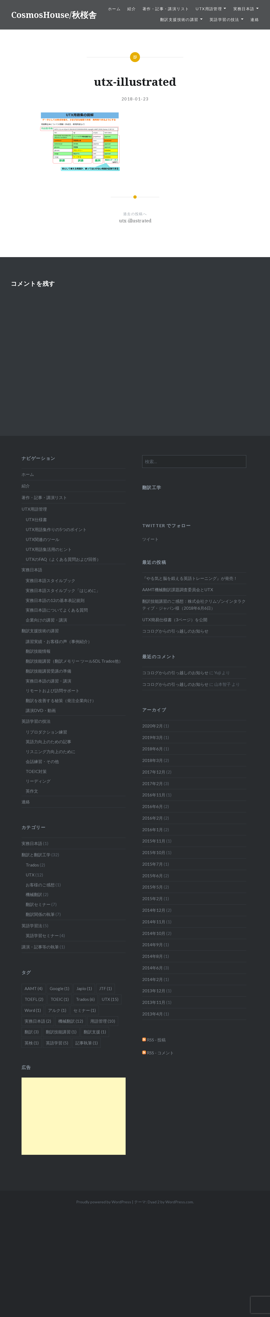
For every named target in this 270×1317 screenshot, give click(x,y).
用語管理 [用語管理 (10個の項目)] (102, 1021)
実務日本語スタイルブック (50, 580)
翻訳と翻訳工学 (36, 854)
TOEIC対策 (36, 771)
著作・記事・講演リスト (165, 8)
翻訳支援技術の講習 (179, 19)
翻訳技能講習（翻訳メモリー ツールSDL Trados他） (74, 660)
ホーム (114, 8)
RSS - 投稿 (154, 1039)
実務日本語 (244, 8)
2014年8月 (152, 956)
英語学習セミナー (42, 935)
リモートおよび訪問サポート (53, 690)
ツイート (150, 539)
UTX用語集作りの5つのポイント (56, 529)
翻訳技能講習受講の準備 (48, 670)
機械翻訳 (34, 894)
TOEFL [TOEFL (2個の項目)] (34, 999)
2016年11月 (153, 794)
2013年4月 (152, 1013)
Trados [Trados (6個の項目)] (85, 999)
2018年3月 (152, 760)
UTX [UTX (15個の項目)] (110, 999)
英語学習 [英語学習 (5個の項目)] (57, 1042)
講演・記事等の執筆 (40, 946)
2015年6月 (152, 875)
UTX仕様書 (36, 519)
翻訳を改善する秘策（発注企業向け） (61, 700)
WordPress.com (179, 1201)
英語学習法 (32, 925)
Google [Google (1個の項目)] (59, 988)
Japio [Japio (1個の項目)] (84, 988)
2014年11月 (153, 921)
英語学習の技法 (224, 19)
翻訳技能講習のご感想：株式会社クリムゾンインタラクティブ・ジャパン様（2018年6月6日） (194, 604)
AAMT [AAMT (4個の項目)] (34, 988)
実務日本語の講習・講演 (48, 680)
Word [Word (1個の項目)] (33, 1010)
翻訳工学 (152, 487)
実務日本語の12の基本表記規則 (55, 600)
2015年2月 (152, 898)
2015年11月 (153, 840)
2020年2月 (152, 725)
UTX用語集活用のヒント (49, 549)
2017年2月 (152, 783)
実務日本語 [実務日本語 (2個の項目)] (38, 1021)
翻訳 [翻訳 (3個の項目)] (32, 1031)
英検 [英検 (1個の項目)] (32, 1042)
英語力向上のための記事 (48, 741)
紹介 (131, 8)
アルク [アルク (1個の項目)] (57, 1010)
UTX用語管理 (209, 8)
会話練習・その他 (42, 761)
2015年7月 (152, 864)
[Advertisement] (74, 1116)
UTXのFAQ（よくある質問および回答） (63, 559)
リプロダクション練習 (46, 731)
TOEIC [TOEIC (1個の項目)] (60, 999)
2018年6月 (152, 748)
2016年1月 (152, 829)
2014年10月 (153, 933)
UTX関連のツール (42, 539)
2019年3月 (152, 737)
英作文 (32, 790)
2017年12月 (153, 771)
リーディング (38, 781)
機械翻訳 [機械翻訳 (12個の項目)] (70, 1021)
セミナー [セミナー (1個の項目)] (84, 1010)
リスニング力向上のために (50, 751)
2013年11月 (153, 1002)
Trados (32, 864)
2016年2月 (152, 817)
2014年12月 (153, 910)
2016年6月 (152, 806)
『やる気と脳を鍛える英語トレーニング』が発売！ (189, 578)
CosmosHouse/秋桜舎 (54, 14)
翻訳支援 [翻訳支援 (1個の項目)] (95, 1031)
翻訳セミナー (38, 904)
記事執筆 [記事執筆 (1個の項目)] (86, 1042)
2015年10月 (153, 852)
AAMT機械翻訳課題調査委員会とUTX (177, 589)
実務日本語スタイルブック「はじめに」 (63, 590)
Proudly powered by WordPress (103, 1201)
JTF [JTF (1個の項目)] (105, 988)
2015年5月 (152, 886)
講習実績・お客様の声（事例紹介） (59, 641)
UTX (30, 874)
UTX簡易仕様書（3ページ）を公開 (174, 619)
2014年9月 (152, 944)
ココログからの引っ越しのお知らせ (175, 630)
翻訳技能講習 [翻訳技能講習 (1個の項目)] (61, 1031)
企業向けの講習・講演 (46, 619)
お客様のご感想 (40, 884)
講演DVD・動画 (41, 710)
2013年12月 (153, 990)
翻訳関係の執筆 (40, 914)
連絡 (254, 19)
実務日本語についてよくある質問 (57, 609)
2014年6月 (152, 967)
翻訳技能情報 (38, 651)
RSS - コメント (158, 1052)
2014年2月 (152, 979)
